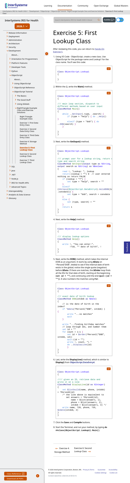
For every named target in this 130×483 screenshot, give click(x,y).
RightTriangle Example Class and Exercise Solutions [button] (27, 110)
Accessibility (113, 470)
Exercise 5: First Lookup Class (27, 148)
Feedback (127, 246)
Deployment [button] (14, 36)
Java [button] (13, 170)
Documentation (65, 5)
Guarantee (101, 470)
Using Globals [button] (23, 104)
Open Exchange (101, 5)
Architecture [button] (14, 43)
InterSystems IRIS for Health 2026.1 (15, 11)
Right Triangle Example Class (26, 117)
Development (34, 11)
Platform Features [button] (19, 63)
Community (83, 5)
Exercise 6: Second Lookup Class (28, 155)
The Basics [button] (21, 95)
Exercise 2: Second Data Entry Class (28, 130)
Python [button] (14, 71)
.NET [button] (13, 174)
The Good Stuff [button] (23, 100)
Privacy (85, 470)
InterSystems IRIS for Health (21, 20)
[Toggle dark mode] (120, 20)
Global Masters (121, 5)
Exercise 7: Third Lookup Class (27, 161)
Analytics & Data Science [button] (19, 194)
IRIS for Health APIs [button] (20, 182)
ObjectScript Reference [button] (24, 87)
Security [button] (12, 47)
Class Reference (15, 474)
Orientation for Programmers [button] (24, 59)
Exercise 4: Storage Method (28, 142)
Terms (92, 470)
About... (14, 55)
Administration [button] (15, 40)
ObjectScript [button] (16, 75)
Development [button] (15, 50)
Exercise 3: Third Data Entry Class (29, 136)
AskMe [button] (110, 19)
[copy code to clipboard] (108, 68)
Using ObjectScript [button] (22, 83)
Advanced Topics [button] (18, 187)
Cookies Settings (101, 473)
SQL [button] (13, 166)
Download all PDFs (15, 478)
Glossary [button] (12, 198)
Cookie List (113, 473)
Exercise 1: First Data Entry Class (29, 123)
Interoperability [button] (15, 191)
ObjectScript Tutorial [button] (23, 91)
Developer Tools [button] (18, 67)
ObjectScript (45, 11)
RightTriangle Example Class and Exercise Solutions (86, 11)
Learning (48, 5)
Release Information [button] (18, 33)
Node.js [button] (14, 178)
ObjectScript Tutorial (58, 11)
